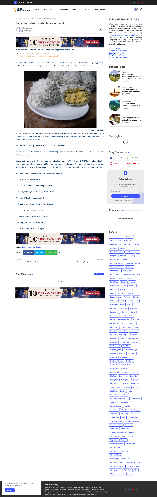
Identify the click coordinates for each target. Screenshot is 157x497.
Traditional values (116, 425)
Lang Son (113, 338)
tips (132, 414)
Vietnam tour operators (118, 51)
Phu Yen (113, 376)
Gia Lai (129, 305)
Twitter (41, 252)
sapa (118, 387)
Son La (122, 391)
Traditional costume (117, 421)
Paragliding (114, 368)
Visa (135, 470)
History (112, 320)
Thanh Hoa (114, 414)
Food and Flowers (132, 301)
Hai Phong (133, 308)
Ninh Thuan (124, 357)
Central (124, 259)
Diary (124, 286)
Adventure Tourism (116, 237)
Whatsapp (52, 252)
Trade (123, 417)
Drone (112, 293)
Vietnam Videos (115, 455)
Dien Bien (132, 286)
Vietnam (123, 440)
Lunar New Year (133, 338)
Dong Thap (123, 289)
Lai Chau (113, 335)
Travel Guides (99, 9)
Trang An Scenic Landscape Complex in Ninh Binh (131, 104)
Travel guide (25, 19)
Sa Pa (112, 387)
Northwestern (125, 365)
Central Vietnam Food (133, 263)
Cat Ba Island (114, 259)
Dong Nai (113, 289)
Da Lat (121, 278)
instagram (119, 163)
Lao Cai (122, 338)
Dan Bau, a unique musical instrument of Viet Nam (131, 90)
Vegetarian (114, 440)
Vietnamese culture (133, 466)
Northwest (113, 365)
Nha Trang (131, 353)
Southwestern (135, 399)
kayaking (113, 331)
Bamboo (122, 248)
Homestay (132, 323)
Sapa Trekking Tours (117, 55)
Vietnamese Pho (115, 470)
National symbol (115, 350)
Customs (113, 278)
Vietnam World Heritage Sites (120, 459)
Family (130, 293)
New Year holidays (130, 350)
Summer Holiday (115, 406)
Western (122, 474)
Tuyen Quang (114, 436)
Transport (128, 425)
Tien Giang (124, 414)
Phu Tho (134, 372)
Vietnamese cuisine (68, 9)
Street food (114, 402)
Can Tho (123, 256)
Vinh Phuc (127, 470)
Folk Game (113, 301)
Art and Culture (115, 241)
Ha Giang (113, 308)
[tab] (36, 9)
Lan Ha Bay (133, 335)
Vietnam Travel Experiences (119, 451)
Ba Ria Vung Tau (115, 244)
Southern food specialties (119, 399)
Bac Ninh (113, 248)
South (130, 391)
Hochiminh (114, 323)
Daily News (114, 282)
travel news (125, 429)
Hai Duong (123, 308)
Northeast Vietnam (116, 361)
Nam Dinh (126, 346)
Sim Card (136, 387)
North (133, 357)
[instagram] (142, 2)
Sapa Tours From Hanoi (118, 53)
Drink (132, 289)
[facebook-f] (130, 2)
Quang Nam (134, 376)
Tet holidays (114, 410)
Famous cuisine (115, 297)
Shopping (126, 387)
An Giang (129, 237)
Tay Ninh (128, 406)
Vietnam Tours (115, 447)
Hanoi (29, 247)
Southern (124, 395)
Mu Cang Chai (115, 346)
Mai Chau (113, 342)
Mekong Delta (124, 342)
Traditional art (133, 417)
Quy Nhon (124, 384)
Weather (113, 474)
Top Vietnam (85, 9)
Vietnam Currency (116, 444)
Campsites (113, 256)
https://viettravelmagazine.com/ (122, 35)
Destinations (48, 9)
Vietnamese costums (133, 462)
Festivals (136, 297)
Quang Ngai (114, 380)
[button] (136, 9)
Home (36, 9)
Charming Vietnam (116, 267)
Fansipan (127, 297)
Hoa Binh (136, 320)
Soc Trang (113, 391)
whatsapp (136, 158)
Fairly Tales (121, 293)
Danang (132, 282)
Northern (129, 361)
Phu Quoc (125, 372)
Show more (99, 274)
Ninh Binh (113, 357)
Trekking (132, 432)
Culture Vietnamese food (131, 274)
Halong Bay (124, 312)
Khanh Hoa (123, 331)
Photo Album (114, 372)
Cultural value (115, 274)
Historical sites (128, 316)
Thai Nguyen (135, 410)
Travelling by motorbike (118, 432)
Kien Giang (133, 331)
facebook (118, 158)
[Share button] (60, 252)
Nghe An (113, 353)
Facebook (30, 252)
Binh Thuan (130, 252)
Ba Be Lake (127, 241)
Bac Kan (137, 244)
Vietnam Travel (115, 48)
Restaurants (135, 384)
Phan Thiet (125, 368)
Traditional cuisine (133, 421)
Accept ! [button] (9, 490)
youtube (136, 163)
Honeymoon (114, 327)
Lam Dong (122, 335)
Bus (138, 252)
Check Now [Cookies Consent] (16, 486)
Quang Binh (123, 376)
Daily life (130, 278)
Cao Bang (132, 256)
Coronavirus (127, 271)
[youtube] (138, 2)
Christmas (129, 267)
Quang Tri (136, 380)
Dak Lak (123, 282)
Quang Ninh (125, 380)
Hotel (123, 327)
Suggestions (125, 402)
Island (136, 327)
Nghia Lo (122, 353)
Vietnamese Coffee (116, 462)
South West (114, 395)
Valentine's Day (127, 436)
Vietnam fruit (130, 444)
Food (23, 247)
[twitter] (134, 2)
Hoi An (123, 323)
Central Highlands (116, 263)
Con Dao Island (115, 271)
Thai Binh (124, 410)
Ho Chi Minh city (124, 320)
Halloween (113, 312)
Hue (129, 327)
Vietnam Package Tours (118, 57)
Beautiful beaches (116, 252)
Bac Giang (127, 244)
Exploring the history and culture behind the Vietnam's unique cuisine (131, 119)
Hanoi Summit (115, 316)
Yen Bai (130, 474)
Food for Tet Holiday (117, 305)
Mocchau (135, 342)
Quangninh (114, 384)
